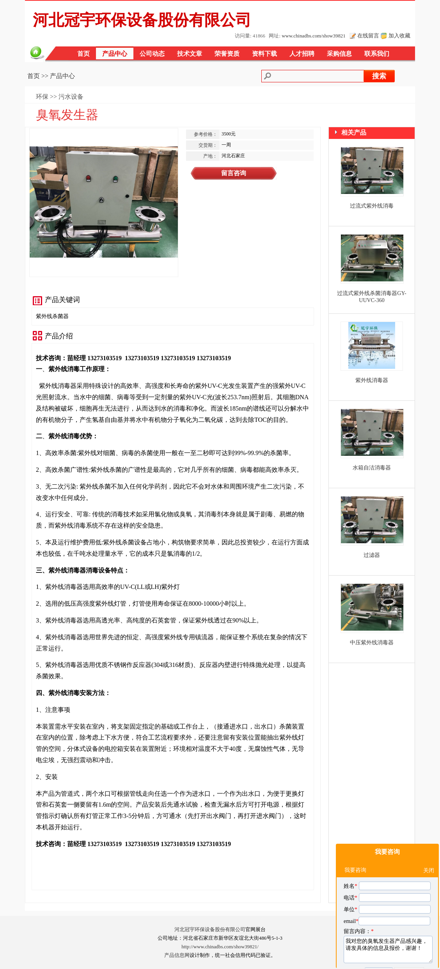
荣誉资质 (227, 53)
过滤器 (372, 555)
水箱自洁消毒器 (372, 468)
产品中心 (114, 53)
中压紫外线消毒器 (372, 642)
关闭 (428, 834)
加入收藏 (399, 35)
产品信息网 (177, 955)
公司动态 (152, 53)
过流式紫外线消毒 (372, 206)
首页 (83, 53)
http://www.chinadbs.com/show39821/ (220, 946)
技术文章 (189, 53)
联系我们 (376, 53)
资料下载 (264, 53)
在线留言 (368, 35)
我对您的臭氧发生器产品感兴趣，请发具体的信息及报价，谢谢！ (388, 913)
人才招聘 (301, 53)
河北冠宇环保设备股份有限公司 (209, 929)
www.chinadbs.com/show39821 (313, 36)
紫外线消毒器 (371, 380)
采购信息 (339, 53)
